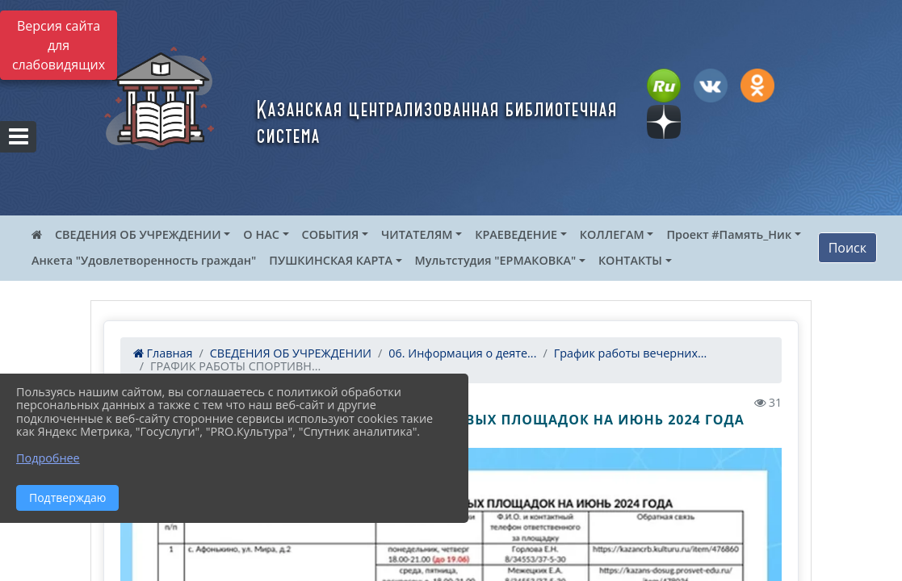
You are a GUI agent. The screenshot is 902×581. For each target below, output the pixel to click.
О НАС (261, 234)
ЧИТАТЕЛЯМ (416, 234)
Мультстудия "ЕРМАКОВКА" (496, 260)
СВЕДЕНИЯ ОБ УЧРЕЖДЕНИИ (138, 234)
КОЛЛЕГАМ (612, 234)
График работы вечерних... (630, 353)
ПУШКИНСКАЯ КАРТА (330, 260)
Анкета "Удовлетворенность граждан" (143, 260)
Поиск (847, 248)
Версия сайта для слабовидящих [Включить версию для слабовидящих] (58, 45)
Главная (163, 353)
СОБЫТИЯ (330, 234)
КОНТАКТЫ (630, 260)
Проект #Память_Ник (728, 234)
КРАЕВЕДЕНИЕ (516, 234)
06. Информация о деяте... (462, 353)
